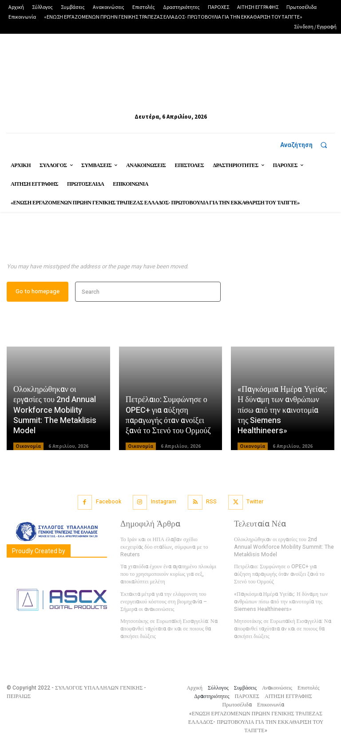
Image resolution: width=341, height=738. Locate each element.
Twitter (254, 502)
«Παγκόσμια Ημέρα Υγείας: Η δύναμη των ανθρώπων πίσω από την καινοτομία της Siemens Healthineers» (282, 411)
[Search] (211, 293)
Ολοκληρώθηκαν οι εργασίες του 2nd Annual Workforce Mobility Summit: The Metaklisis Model (54, 411)
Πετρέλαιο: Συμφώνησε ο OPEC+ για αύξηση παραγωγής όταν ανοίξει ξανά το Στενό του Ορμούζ (168, 416)
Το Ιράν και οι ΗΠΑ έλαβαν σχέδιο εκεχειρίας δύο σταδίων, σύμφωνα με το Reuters (170, 543)
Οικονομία (28, 446)
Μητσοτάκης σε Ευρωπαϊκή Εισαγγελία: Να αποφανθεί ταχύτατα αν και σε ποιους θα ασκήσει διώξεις (168, 620)
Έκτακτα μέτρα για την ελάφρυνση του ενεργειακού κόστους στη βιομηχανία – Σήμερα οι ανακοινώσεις (163, 593)
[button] (307, 145)
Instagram (163, 502)
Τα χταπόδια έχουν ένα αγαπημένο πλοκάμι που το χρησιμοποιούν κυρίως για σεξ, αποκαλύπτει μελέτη (167, 566)
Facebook (109, 502)
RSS (211, 502)
